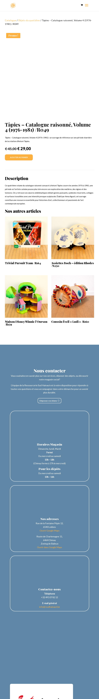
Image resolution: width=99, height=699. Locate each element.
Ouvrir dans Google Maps (49, 547)
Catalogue (10, 20)
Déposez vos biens (48, 400)
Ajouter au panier (19, 157)
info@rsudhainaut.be (49, 606)
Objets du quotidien (29, 20)
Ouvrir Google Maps (50, 530)
